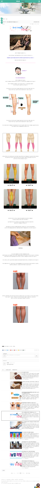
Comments (5, 360)
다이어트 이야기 (8, 369)
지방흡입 (14, 346)
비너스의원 (10, 346)
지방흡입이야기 (14, 369)
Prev (12, 467)
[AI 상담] (38, 485)
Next (29, 467)
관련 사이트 (36, 479)
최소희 (8, 362)
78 (23, 467)
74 (17, 467)
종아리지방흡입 (7, 346)
